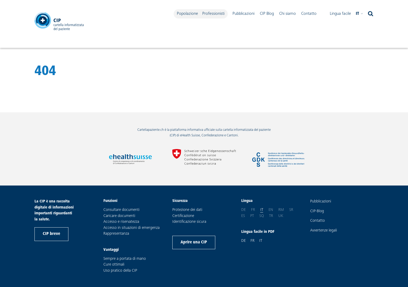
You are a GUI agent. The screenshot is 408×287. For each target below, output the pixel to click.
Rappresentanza (116, 234)
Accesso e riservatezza (121, 222)
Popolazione (187, 14)
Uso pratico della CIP (120, 271)
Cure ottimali (113, 265)
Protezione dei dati (187, 210)
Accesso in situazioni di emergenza (131, 228)
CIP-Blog (317, 211)
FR (253, 241)
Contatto (309, 14)
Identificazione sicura (189, 222)
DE (243, 241)
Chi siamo (287, 14)
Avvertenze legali (323, 231)
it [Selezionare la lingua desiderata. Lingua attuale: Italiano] (359, 14)
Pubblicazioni (243, 14)
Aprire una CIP (194, 242)
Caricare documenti (119, 216)
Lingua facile (340, 14)
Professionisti (213, 14)
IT (260, 241)
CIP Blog (267, 14)
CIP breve (51, 234)
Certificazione (183, 216)
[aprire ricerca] (370, 14)
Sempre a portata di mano (124, 259)
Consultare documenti (121, 210)
